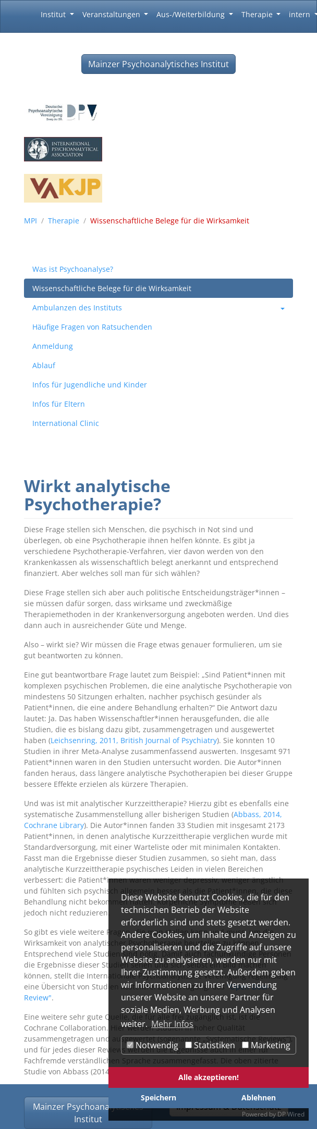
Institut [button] (54, 14)
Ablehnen (258, 1097)
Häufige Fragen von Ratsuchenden (92, 327)
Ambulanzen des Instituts (77, 307)
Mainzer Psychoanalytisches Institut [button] (158, 64)
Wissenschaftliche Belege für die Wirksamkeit (111, 288)
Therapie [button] (258, 14)
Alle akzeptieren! (208, 1077)
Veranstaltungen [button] (112, 14)
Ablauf (43, 365)
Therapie (63, 220)
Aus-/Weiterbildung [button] (191, 14)
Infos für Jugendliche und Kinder (89, 385)
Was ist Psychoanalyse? (72, 269)
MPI (30, 220)
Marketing (266, 1045)
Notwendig (152, 1045)
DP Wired (290, 1114)
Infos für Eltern (58, 404)
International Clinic (65, 423)
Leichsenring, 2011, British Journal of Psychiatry (134, 740)
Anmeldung (52, 346)
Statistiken (210, 1045)
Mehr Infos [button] (172, 1024)
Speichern (158, 1097)
